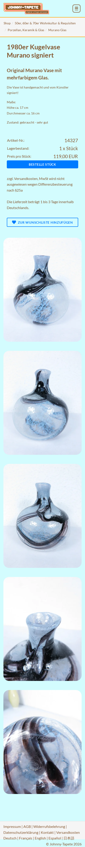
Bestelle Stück (42, 164)
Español (55, 838)
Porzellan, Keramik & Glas (26, 30)
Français (25, 838)
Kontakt (47, 832)
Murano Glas (57, 30)
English (40, 838)
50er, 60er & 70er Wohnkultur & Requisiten (45, 23)
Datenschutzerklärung (20, 832)
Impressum (12, 826)
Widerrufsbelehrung (49, 826)
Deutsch (10, 838)
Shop (7, 23)
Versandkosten (26, 178)
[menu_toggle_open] (76, 9)
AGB (27, 826)
